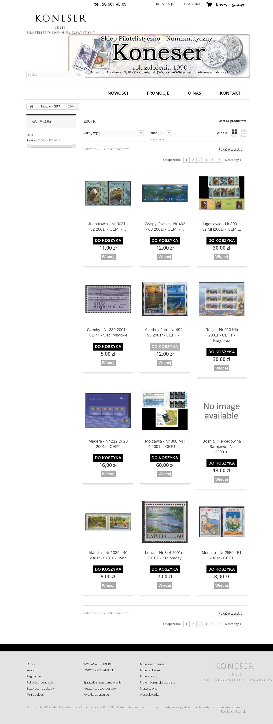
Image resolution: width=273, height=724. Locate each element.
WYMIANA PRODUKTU (98, 664)
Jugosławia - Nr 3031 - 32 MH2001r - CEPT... (222, 227)
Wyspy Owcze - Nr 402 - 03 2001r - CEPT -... (164, 227)
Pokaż (152, 133)
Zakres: (31, 140)
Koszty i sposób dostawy (100, 688)
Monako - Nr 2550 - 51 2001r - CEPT (222, 555)
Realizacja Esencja (234, 711)
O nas (194, 93)
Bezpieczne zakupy (40, 688)
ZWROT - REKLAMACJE (98, 670)
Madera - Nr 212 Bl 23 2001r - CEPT (108, 444)
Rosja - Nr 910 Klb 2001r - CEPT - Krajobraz (221, 335)
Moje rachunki (150, 670)
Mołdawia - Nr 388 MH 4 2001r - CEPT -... (165, 444)
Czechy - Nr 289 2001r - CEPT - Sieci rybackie (108, 332)
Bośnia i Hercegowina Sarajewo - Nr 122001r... (222, 446)
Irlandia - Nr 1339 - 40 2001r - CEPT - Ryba (108, 555)
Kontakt (230, 93)
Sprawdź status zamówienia (102, 682)
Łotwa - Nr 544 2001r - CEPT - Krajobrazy (165, 555)
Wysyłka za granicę (96, 694)
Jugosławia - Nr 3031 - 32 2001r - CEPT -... (108, 227)
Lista (244, 133)
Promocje (158, 93)
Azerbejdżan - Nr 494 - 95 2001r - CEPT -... (165, 332)
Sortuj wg (90, 133)
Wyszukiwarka (149, 694)
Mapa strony (148, 688)
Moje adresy (148, 676)
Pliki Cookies (35, 694)
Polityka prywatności (40, 682)
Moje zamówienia (152, 664)
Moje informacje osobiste (157, 682)
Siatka (234, 133)
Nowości (117, 93)
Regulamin (33, 676)
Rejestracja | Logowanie (178, 4)
